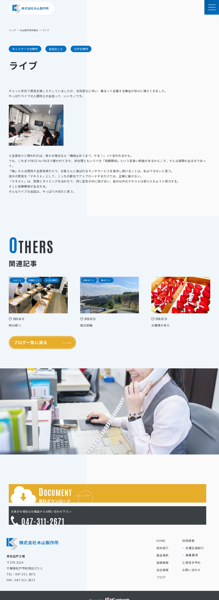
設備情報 (162, 548)
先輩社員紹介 (195, 533)
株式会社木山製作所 (30, 9)
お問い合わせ (191, 555)
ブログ (161, 563)
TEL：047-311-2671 (21, 559)
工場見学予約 (191, 548)
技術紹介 (162, 533)
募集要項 (192, 540)
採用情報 (188, 526)
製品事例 (162, 541)
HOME (160, 526)
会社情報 (162, 555)
